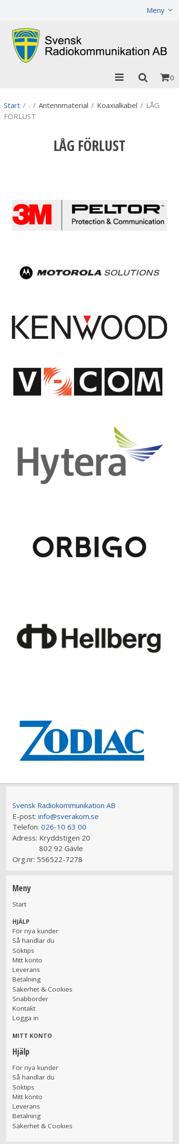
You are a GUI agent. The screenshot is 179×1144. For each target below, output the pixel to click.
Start (12, 105)
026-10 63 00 (63, 826)
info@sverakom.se (68, 816)
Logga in (25, 1018)
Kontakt (23, 1008)
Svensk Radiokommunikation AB (64, 805)
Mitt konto (27, 960)
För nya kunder (35, 931)
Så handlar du (33, 940)
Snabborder (30, 998)
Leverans (26, 969)
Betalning (26, 979)
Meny (156, 10)
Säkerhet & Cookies (42, 989)
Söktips (23, 950)
